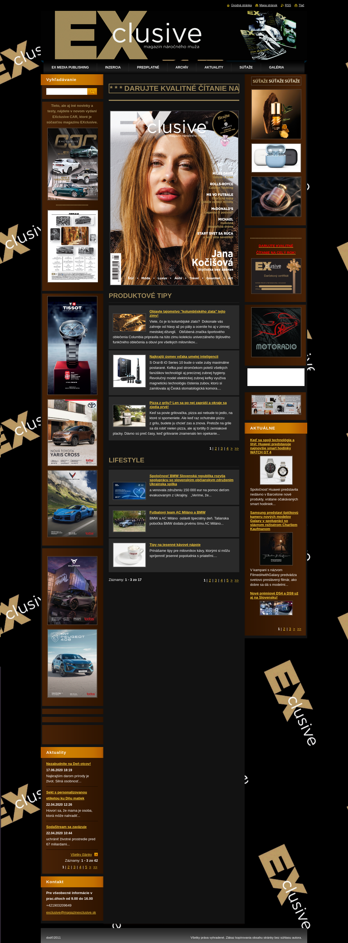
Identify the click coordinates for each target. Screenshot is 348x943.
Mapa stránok (268, 5)
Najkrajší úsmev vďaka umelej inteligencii (184, 356)
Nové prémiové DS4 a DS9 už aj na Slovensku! (274, 595)
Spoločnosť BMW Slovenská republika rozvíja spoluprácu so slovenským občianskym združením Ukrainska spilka (192, 480)
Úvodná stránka (241, 5)
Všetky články (81, 854)
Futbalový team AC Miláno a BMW (178, 512)
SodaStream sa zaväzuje (66, 827)
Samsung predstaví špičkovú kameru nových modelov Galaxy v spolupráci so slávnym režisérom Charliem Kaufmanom (274, 521)
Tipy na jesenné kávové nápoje (175, 545)
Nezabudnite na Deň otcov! (68, 764)
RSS (288, 5)
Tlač (301, 5)
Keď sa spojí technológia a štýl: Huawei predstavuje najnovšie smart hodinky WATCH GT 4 (272, 446)
